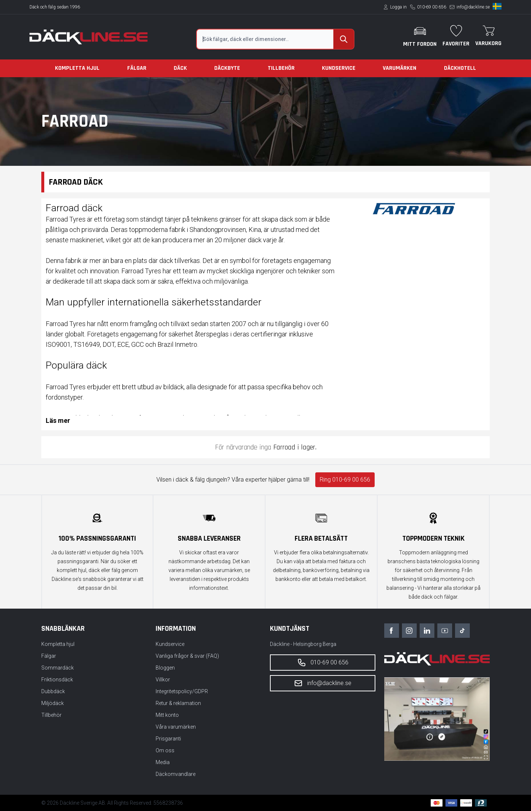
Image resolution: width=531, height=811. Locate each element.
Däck (180, 68)
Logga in (398, 7)
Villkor (163, 679)
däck (286, 219)
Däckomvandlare (175, 774)
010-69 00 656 (431, 7)
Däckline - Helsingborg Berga (303, 644)
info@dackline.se (473, 7)
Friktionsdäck (57, 679)
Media (163, 762)
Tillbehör (281, 68)
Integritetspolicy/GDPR (182, 691)
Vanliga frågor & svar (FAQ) (187, 656)
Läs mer (58, 420)
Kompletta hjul (77, 68)
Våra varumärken (176, 727)
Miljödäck (52, 703)
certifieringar (269, 334)
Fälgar (136, 68)
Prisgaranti (168, 739)
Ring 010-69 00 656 (345, 479)
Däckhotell (460, 68)
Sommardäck (57, 668)
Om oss (165, 750)
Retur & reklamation (178, 703)
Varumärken (399, 68)
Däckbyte (227, 68)
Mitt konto (167, 715)
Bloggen (165, 668)
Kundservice (338, 68)
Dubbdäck (53, 691)
